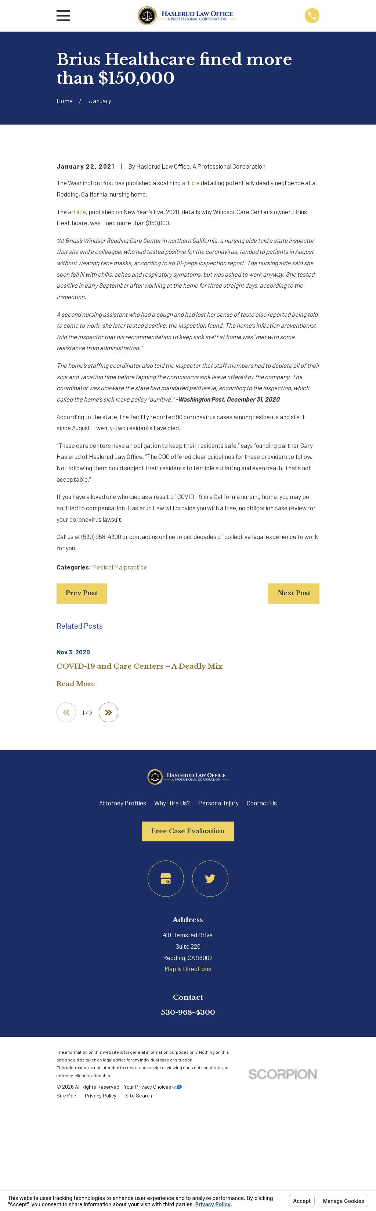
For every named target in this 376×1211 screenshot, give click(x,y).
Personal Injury (218, 928)
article (191, 307)
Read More (76, 809)
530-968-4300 (188, 1137)
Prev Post (81, 718)
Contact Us (262, 928)
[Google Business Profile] (166, 1004)
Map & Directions (187, 1093)
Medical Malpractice (119, 692)
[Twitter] (210, 1004)
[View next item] (109, 837)
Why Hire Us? (172, 928)
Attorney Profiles (122, 928)
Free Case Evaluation (188, 956)
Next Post (294, 718)
